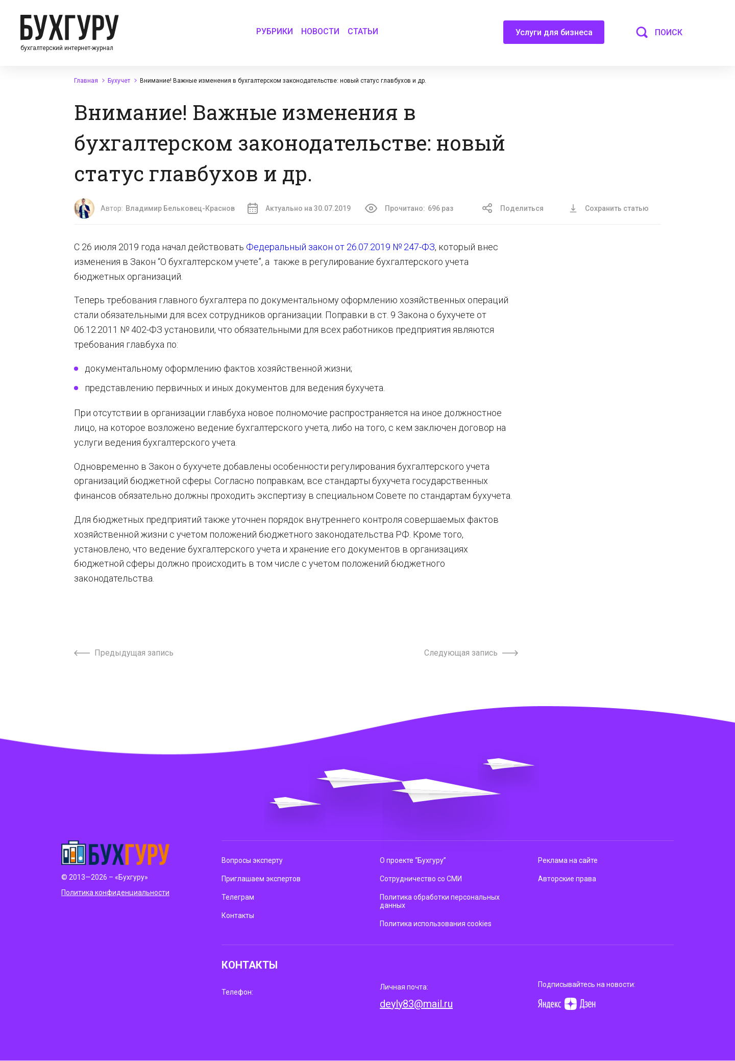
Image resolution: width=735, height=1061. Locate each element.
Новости (320, 31)
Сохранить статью (609, 208)
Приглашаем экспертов (261, 879)
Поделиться (513, 208)
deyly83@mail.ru (416, 1004)
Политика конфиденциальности (115, 892)
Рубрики (274, 31)
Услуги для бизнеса (554, 36)
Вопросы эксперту (252, 860)
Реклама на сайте (568, 860)
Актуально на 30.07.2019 (299, 208)
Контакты (238, 915)
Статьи (363, 31)
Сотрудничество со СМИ (421, 879)
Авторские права (567, 879)
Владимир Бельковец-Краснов (180, 208)
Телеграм (238, 897)
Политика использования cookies (436, 924)
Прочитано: (409, 208)
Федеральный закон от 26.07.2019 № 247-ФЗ (340, 247)
